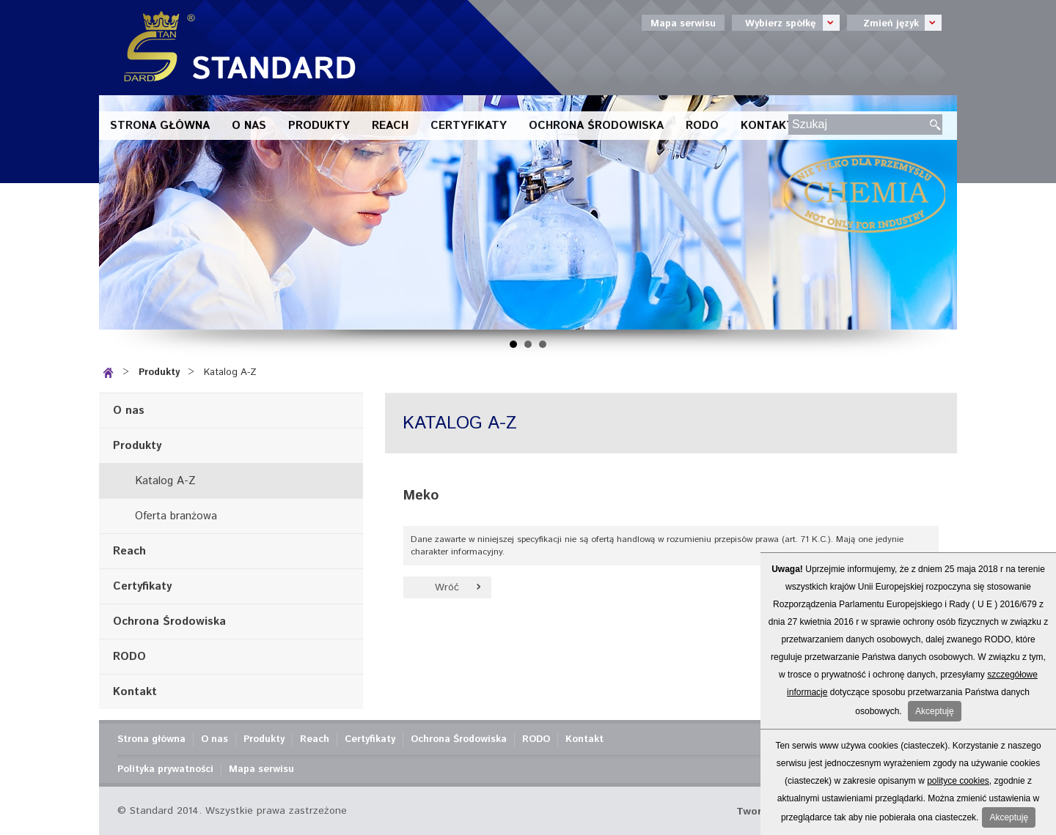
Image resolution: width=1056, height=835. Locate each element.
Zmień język (894, 23)
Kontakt (767, 125)
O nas (249, 125)
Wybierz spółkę (786, 23)
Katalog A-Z (230, 372)
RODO (702, 125)
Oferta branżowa (176, 516)
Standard (234, 47)
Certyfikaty (468, 125)
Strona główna (160, 125)
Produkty (319, 125)
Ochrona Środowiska (596, 125)
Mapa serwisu (683, 24)
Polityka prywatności (165, 769)
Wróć (447, 587)
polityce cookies (958, 781)
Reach (390, 125)
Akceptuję (934, 711)
